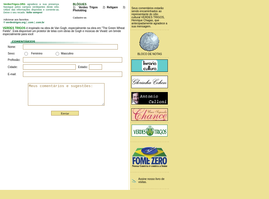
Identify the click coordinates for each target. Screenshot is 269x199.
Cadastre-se (79, 17)
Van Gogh (60, 28)
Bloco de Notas (149, 54)
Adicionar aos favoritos (15, 19)
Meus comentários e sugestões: (70, 94)
